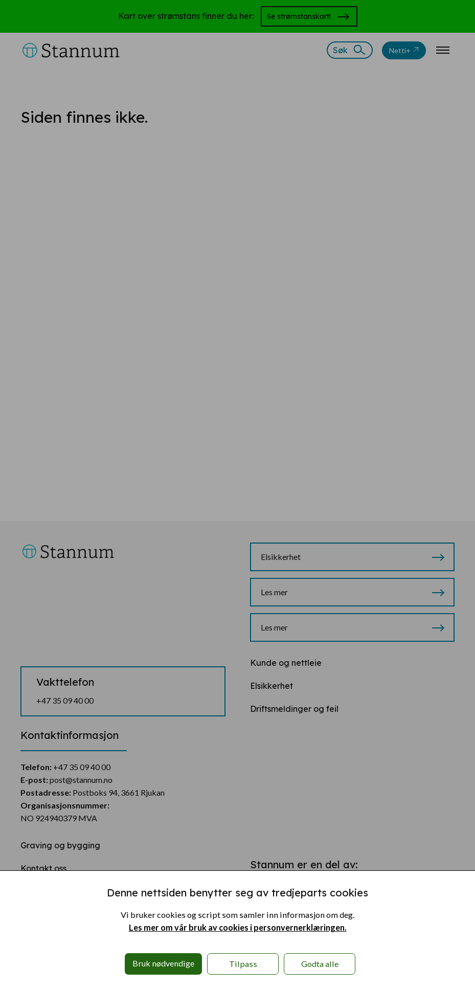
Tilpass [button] (243, 964)
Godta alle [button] (319, 964)
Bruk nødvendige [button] (163, 963)
